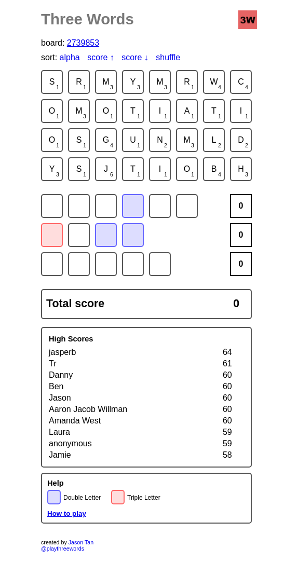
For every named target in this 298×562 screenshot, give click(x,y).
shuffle (168, 57)
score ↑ (100, 57)
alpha (70, 57)
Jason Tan (81, 542)
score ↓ (134, 57)
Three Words (87, 19)
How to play (66, 513)
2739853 (83, 42)
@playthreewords (62, 548)
